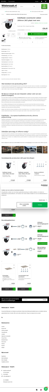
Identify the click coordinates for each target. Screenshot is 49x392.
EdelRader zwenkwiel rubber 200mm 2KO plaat (24, 173)
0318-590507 (12, 1)
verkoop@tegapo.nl (7, 376)
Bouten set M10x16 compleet (39, 173)
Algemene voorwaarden (6, 336)
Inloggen (36, 1)
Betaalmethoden (5, 339)
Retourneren (4, 341)
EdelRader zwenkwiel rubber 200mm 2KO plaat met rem (16, 14)
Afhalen (3, 347)
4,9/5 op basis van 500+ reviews (36, 11)
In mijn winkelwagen (37, 34)
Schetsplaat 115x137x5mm (5, 276)
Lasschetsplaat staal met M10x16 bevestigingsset (23, 276)
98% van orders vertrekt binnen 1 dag (12, 11)
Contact (3, 326)
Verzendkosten (4, 332)
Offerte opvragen (5, 330)
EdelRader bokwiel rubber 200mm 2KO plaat (8, 173)
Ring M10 (26, 226)
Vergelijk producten (5, 361)
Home (3, 14)
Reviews (3, 345)
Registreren (4, 356)
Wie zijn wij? (4, 328)
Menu (4, 1)
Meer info (7, 215)
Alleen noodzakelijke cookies (24, 205)
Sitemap (3, 343)
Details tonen (42, 200)
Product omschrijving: (6, 45)
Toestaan (40, 204)
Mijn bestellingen (5, 358)
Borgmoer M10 (35, 226)
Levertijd (3, 334)
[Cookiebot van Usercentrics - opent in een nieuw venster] (42, 185)
